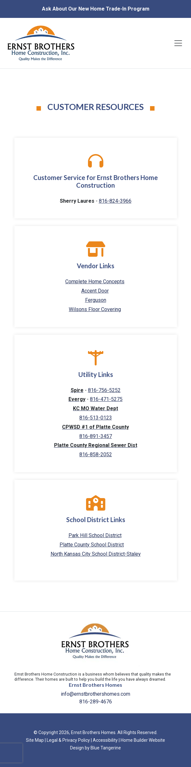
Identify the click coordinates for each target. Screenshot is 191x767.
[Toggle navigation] (178, 43)
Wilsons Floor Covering (95, 309)
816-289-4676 (95, 702)
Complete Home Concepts (94, 281)
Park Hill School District (95, 535)
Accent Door (95, 291)
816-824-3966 (115, 201)
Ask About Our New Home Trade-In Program (95, 9)
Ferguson (95, 300)
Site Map (35, 740)
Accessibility (105, 740)
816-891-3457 (95, 436)
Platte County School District (92, 545)
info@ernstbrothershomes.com (95, 694)
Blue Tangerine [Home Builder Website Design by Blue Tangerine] (106, 747)
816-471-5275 (106, 399)
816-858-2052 (95, 454)
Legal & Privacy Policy (68, 740)
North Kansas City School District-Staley (96, 554)
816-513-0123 (95, 418)
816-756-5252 (104, 390)
